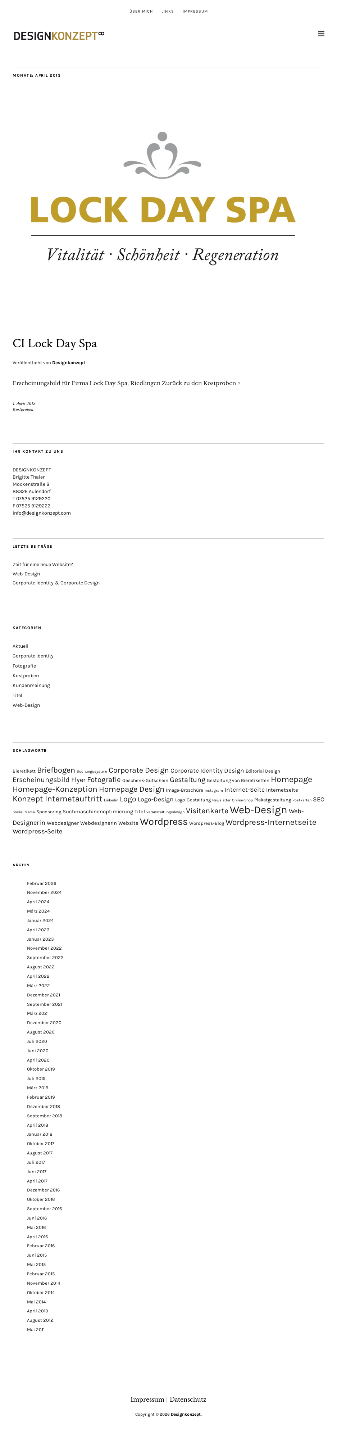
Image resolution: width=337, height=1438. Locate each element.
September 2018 (44, 1114)
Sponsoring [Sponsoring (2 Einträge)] (48, 810)
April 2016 (37, 1235)
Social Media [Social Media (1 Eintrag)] (24, 811)
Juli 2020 (37, 1040)
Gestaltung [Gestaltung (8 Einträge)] (187, 778)
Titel (17, 694)
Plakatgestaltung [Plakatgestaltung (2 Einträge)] (272, 798)
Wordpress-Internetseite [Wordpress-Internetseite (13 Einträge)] (271, 821)
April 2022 (38, 974)
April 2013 (37, 1309)
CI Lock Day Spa (55, 343)
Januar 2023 (40, 937)
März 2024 (38, 910)
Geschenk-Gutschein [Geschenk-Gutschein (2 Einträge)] (145, 779)
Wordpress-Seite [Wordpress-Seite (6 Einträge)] (37, 830)
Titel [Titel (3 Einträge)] (140, 810)
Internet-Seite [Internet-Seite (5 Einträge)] (244, 788)
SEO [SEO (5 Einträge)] (318, 798)
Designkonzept (68, 361)
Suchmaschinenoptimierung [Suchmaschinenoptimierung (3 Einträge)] (98, 810)
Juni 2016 (37, 1216)
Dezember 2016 (43, 1188)
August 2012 (40, 1319)
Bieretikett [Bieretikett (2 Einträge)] (24, 770)
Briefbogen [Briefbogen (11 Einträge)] (56, 768)
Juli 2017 (36, 1160)
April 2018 (37, 1123)
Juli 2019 (36, 1077)
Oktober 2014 (41, 1291)
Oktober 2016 (41, 1198)
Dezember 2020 (44, 1021)
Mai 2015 (36, 1263)
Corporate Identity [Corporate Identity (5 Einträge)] (196, 769)
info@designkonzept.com (42, 512)
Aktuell (20, 645)
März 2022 (38, 984)
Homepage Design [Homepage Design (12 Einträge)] (131, 788)
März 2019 (38, 1086)
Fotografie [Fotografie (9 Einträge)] (104, 778)
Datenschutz (188, 1398)
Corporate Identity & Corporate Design (56, 581)
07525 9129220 (33, 497)
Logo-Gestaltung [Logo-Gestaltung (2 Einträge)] (193, 798)
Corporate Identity (33, 655)
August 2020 (41, 1030)
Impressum (195, 11)
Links (167, 11)
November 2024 (44, 891)
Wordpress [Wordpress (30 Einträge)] (164, 820)
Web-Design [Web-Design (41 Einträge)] (258, 808)
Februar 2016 (41, 1244)
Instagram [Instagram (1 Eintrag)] (214, 789)
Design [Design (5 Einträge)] (234, 769)
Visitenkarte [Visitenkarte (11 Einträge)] (207, 809)
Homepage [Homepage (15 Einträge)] (291, 778)
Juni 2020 (38, 1049)
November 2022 (44, 947)
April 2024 (38, 900)
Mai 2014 (36, 1300)
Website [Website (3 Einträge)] (128, 822)
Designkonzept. (186, 1412)
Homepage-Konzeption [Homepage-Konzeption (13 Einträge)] (55, 788)
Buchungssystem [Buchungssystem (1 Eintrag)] (92, 770)
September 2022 (45, 956)
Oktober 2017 (40, 1142)
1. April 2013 (24, 402)
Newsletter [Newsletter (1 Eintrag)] (221, 799)
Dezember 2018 (43, 1105)
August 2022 (41, 965)
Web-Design (26, 572)
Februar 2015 (41, 1272)
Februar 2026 (41, 882)
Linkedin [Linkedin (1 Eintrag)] (111, 799)
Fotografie (24, 664)
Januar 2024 (40, 919)
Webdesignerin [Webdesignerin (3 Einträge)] (98, 822)
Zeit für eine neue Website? (43, 563)
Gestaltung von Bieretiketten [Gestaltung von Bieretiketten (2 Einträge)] (238, 779)
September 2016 (44, 1207)
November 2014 (43, 1281)
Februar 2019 (41, 1095)
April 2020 (38, 1058)
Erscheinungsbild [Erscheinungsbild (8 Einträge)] (41, 778)
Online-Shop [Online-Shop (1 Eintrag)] (242, 799)
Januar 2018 (40, 1133)
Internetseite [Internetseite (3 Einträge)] (282, 789)
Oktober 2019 (41, 1068)
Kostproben (23, 408)
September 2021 (44, 1002)
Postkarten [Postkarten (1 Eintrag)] (301, 799)
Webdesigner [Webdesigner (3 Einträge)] (63, 822)
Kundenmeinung (31, 684)
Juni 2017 (36, 1170)
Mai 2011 (36, 1328)
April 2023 (38, 928)
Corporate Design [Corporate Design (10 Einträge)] (139, 769)
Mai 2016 (36, 1226)
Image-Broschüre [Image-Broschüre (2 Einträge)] (184, 789)
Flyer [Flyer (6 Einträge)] (78, 779)
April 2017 (37, 1179)
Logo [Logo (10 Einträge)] (128, 797)
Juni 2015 (37, 1254)
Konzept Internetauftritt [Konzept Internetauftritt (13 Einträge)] (58, 797)
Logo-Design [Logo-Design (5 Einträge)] (156, 798)
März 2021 (38, 1012)
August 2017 (40, 1151)
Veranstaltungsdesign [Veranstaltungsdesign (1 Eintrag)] (165, 811)
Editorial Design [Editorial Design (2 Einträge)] (263, 770)
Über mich (141, 11)
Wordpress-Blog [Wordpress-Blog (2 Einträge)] (206, 822)
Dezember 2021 (43, 993)
